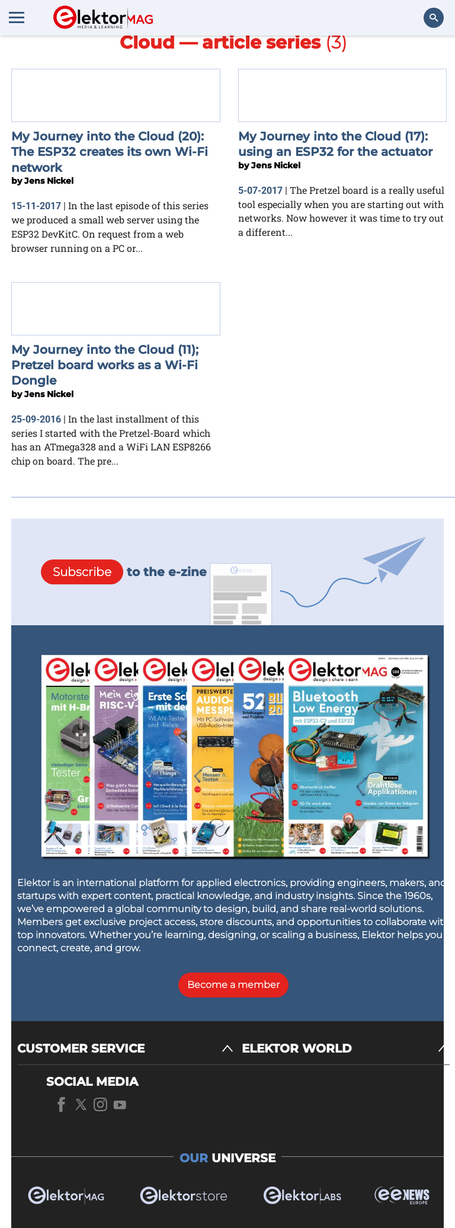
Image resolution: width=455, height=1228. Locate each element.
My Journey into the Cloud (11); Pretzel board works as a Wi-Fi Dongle (104, 365)
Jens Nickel (48, 180)
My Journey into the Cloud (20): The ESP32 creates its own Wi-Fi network (109, 152)
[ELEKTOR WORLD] (346, 1048)
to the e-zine (124, 572)
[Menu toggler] (16, 17)
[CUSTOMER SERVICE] (125, 1048)
